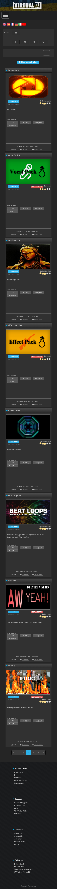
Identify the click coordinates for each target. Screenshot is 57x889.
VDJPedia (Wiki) (20, 811)
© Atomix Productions (28, 886)
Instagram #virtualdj (23, 869)
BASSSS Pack (14, 410)
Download (18, 772)
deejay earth (46, 101)
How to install (38, 149)
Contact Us (18, 836)
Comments (25, 149)
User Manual (19, 805)
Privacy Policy (20, 841)
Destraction (13, 70)
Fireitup (11, 666)
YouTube (19, 867)
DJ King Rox (46, 271)
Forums (17, 814)
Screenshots (19, 783)
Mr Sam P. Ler (46, 526)
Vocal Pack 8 (14, 155)
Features (17, 778)
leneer (48, 186)
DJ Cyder (47, 614)
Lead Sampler (14, 240)
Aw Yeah (12, 581)
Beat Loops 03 (14, 495)
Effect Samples (15, 325)
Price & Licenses (20, 780)
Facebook (19, 864)
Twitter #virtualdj (22, 872)
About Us (18, 833)
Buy (15, 775)
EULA (16, 844)
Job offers (18, 839)
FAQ (16, 808)
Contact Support (21, 803)
